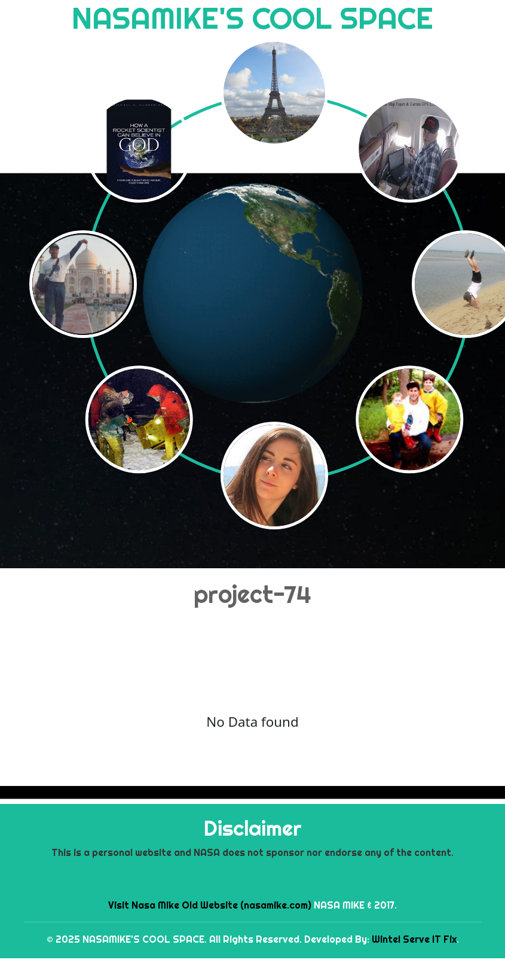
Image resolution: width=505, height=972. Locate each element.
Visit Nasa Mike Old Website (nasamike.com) (209, 905)
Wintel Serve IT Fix (414, 939)
